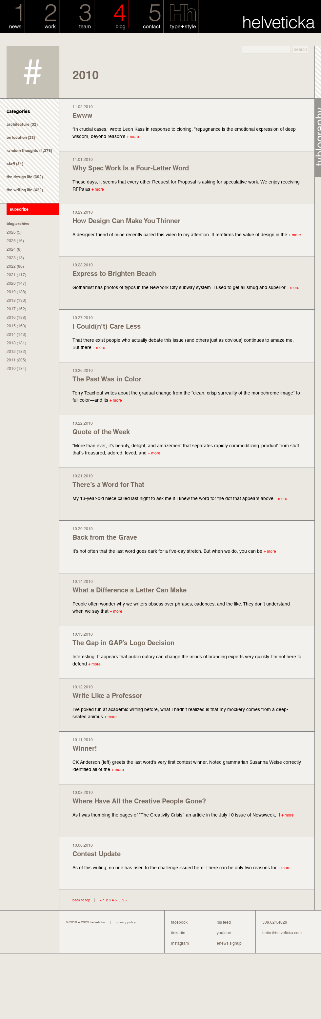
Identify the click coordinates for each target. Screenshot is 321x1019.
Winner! (84, 748)
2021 (11, 275)
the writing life (19, 189)
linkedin (178, 933)
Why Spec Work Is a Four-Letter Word (130, 168)
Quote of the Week (101, 432)
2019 (11, 292)
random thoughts (22, 150)
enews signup (229, 943)
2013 (11, 343)
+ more (133, 136)
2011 (11, 360)
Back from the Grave (104, 537)
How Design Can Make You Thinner (126, 221)
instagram (180, 943)
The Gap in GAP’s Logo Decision (123, 643)
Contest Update (96, 854)
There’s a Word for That (108, 485)
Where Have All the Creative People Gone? (139, 801)
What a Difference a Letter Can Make (129, 590)
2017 (11, 309)
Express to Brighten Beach (114, 274)
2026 (11, 232)
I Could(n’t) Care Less (106, 326)
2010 (11, 368)
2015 (11, 326)
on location (17, 137)
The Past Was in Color (106, 379)
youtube (224, 933)
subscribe (19, 209)
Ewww (82, 115)
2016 (11, 317)
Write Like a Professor (107, 696)
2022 (11, 266)
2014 (11, 334)
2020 (11, 283)
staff (11, 163)
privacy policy (126, 922)
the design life (19, 176)
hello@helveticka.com (282, 933)
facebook (179, 922)
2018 (11, 300)
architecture (18, 124)
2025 (11, 241)
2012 (11, 351)
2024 (11, 249)
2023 (11, 258)
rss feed (224, 922)
